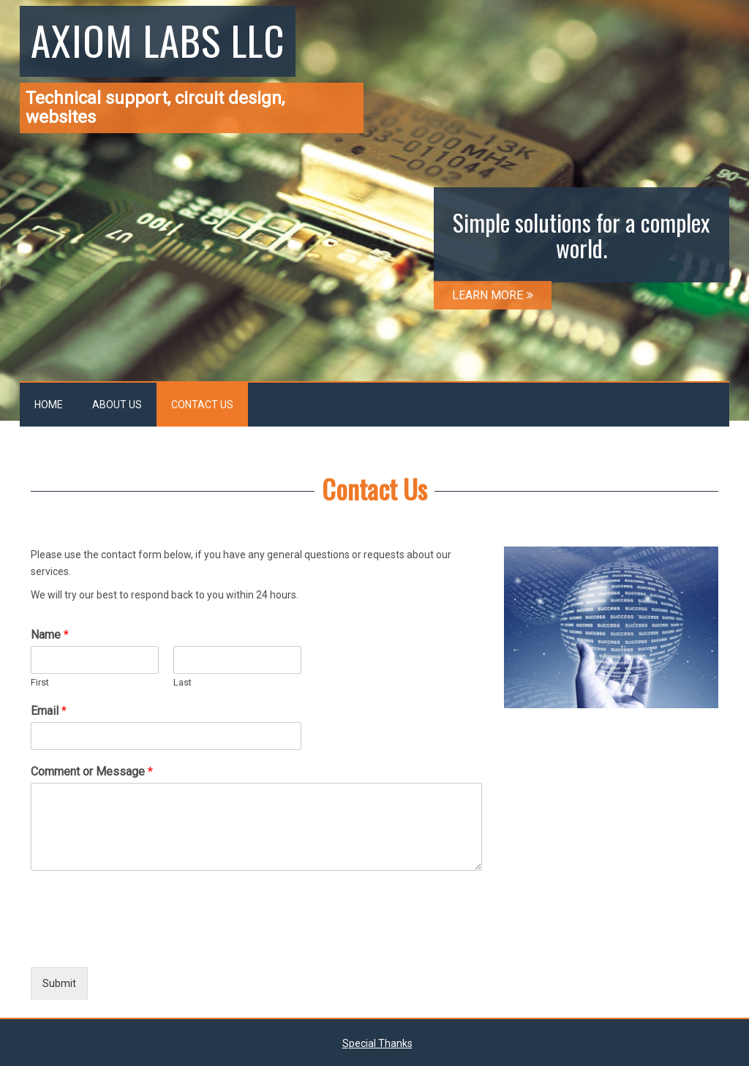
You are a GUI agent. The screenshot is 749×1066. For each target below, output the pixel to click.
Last (182, 682)
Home (48, 404)
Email (49, 711)
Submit (59, 983)
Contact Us (202, 404)
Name (50, 635)
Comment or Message (92, 771)
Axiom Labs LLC (158, 40)
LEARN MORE (492, 295)
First (40, 682)
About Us (117, 404)
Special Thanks (377, 1043)
